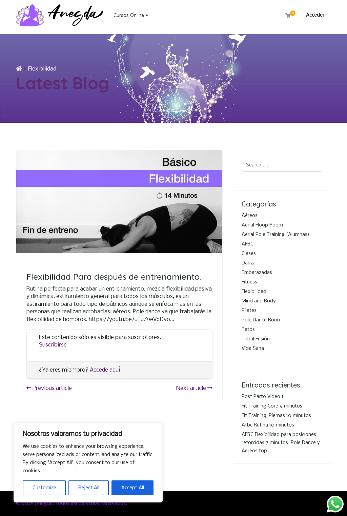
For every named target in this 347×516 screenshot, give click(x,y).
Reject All (88, 488)
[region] (88, 462)
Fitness (249, 282)
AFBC (247, 244)
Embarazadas (257, 272)
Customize (44, 488)
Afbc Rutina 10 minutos (268, 425)
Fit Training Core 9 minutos (272, 406)
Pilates (249, 310)
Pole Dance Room (262, 320)
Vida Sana (253, 348)
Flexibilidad (42, 69)
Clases (249, 253)
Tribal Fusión (256, 339)
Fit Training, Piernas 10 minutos (276, 415)
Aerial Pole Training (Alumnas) (275, 234)
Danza (249, 263)
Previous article (49, 388)
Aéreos (250, 215)
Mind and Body (259, 301)
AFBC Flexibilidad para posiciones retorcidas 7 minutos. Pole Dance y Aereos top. (281, 443)
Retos (248, 329)
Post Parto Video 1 (262, 396)
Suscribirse (53, 345)
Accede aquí (105, 370)
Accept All (132, 488)
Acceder (315, 15)
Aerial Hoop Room (262, 225)
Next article (194, 388)
